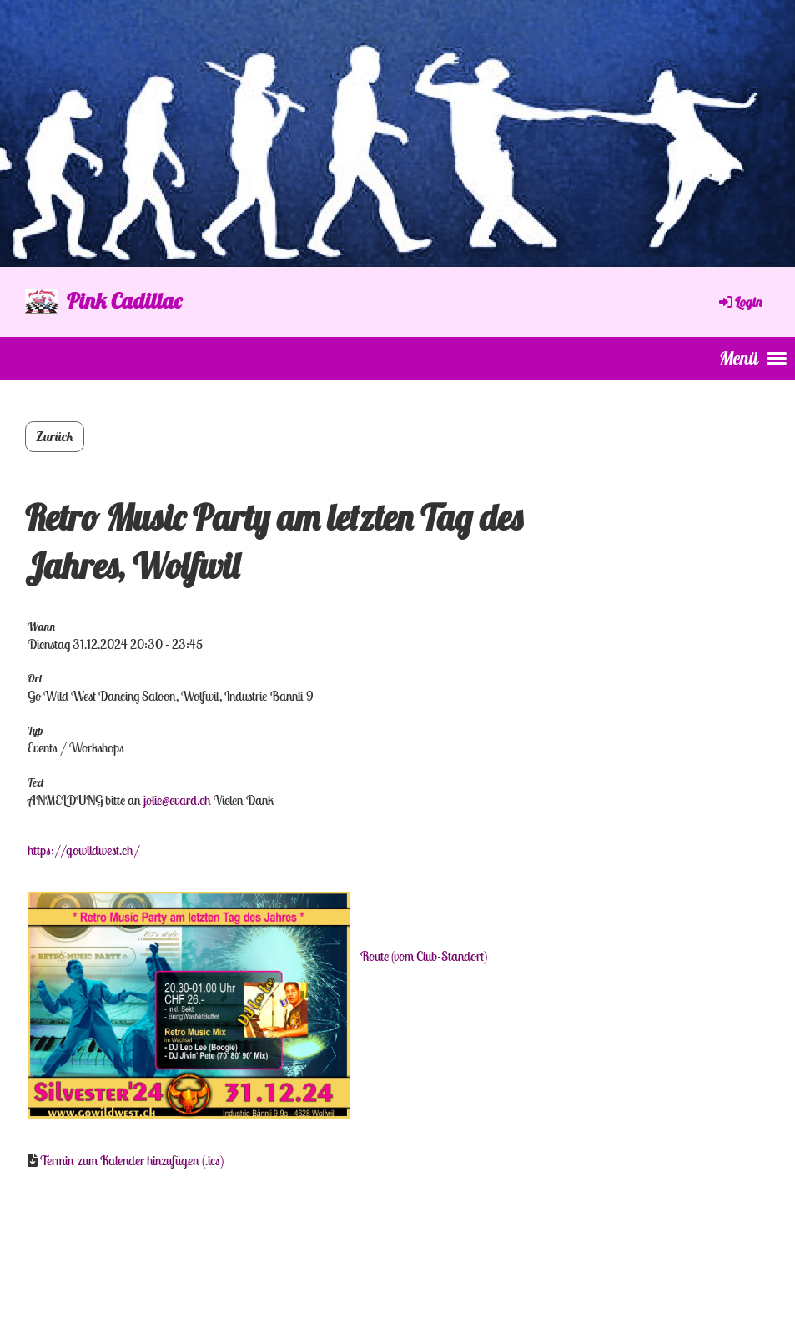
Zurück (54, 436)
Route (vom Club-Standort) (423, 956)
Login (739, 302)
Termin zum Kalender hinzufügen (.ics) (132, 1160)
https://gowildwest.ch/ (84, 850)
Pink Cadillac (124, 300)
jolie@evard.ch (177, 800)
